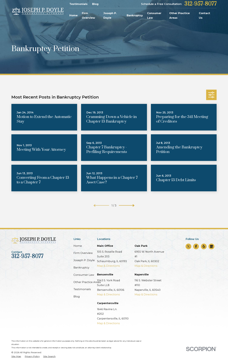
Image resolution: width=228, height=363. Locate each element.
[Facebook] (196, 246)
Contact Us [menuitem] (204, 15)
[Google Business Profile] (211, 246)
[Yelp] (203, 246)
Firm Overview (83, 253)
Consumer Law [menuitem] (154, 15)
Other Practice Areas (87, 282)
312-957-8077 (200, 4)
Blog (95, 4)
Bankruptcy (81, 267)
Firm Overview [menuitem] (88, 15)
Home (77, 245)
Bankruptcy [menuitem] (135, 15)
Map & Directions (108, 265)
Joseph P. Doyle (84, 260)
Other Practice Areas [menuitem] (179, 15)
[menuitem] (16, 356)
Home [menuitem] (73, 15)
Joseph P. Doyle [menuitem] (110, 15)
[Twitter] (188, 246)
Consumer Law (83, 274)
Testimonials (78, 4)
